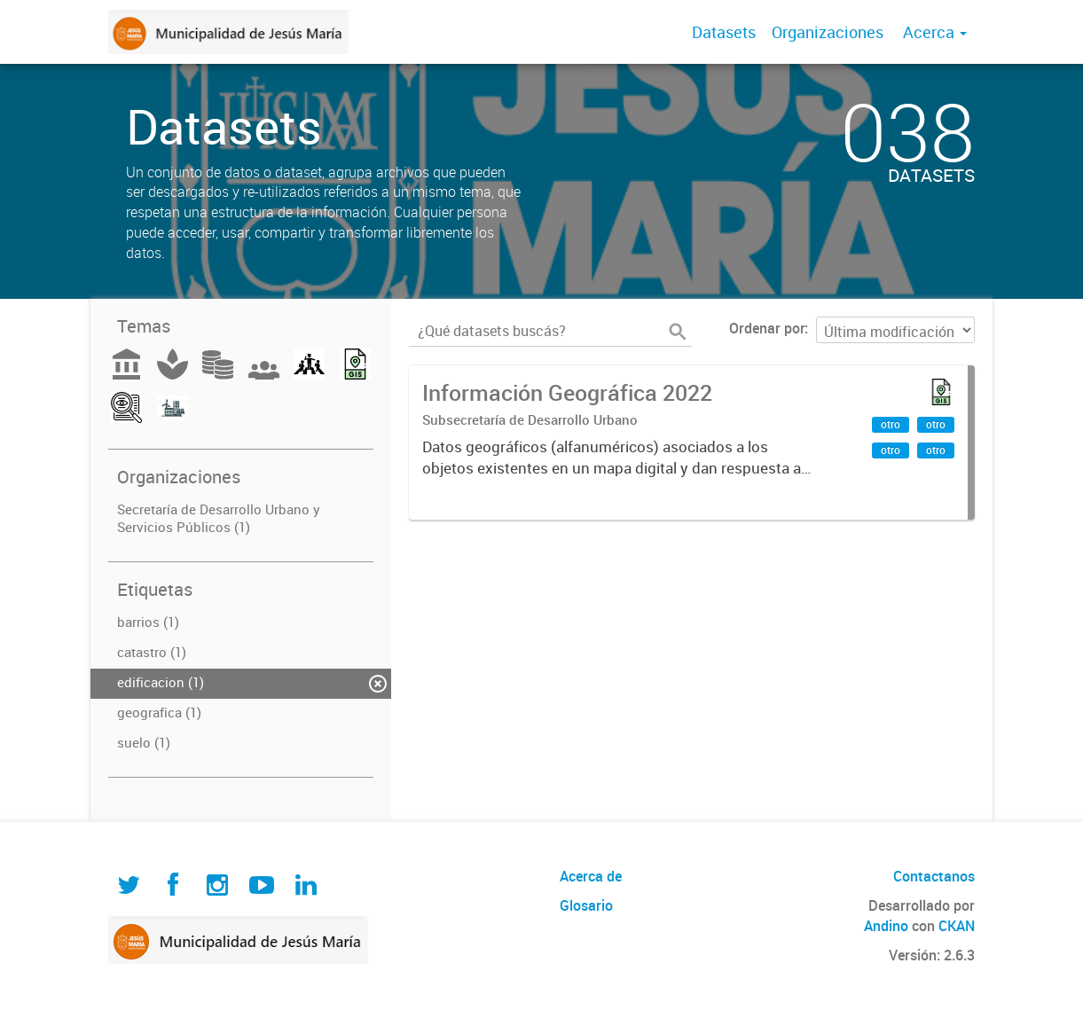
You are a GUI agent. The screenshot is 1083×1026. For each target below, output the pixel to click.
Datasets (724, 32)
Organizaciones (827, 32)
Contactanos (934, 876)
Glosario (586, 905)
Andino (886, 926)
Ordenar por (766, 328)
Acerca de (591, 876)
